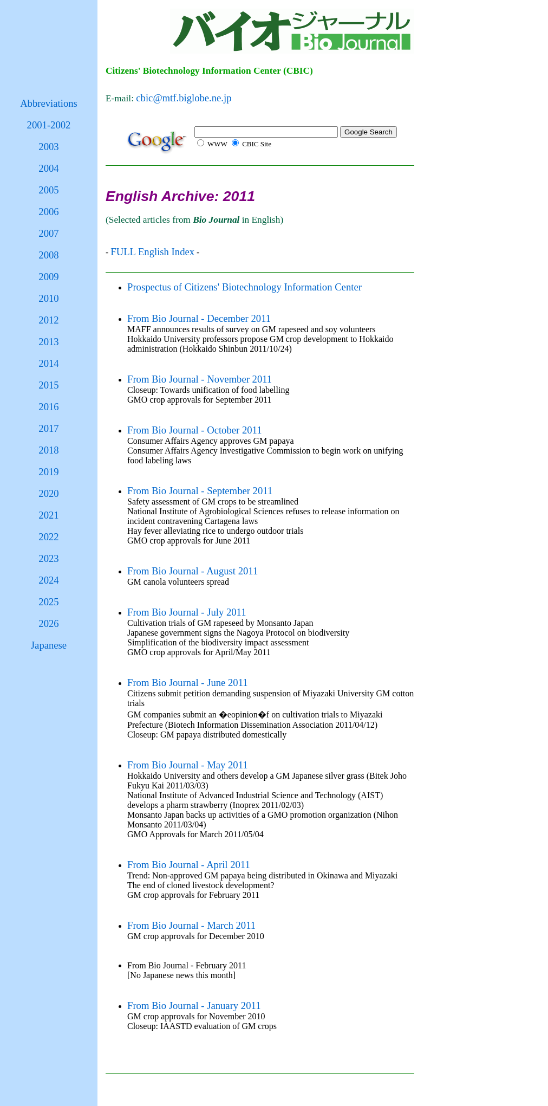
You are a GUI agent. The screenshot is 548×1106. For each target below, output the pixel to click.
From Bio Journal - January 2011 (193, 1005)
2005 (48, 190)
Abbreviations (48, 103)
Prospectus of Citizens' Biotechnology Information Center (244, 287)
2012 (48, 320)
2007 (48, 233)
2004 (48, 168)
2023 (48, 558)
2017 (48, 428)
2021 (48, 515)
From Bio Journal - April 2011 (188, 864)
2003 (48, 146)
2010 (48, 298)
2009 (48, 276)
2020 (48, 493)
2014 (48, 363)
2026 (48, 623)
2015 (48, 385)
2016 (48, 406)
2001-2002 (49, 125)
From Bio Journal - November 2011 (199, 379)
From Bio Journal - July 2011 (186, 612)
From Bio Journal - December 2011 (199, 318)
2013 (48, 341)
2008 (48, 255)
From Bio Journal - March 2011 (191, 925)
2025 (48, 601)
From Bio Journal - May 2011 (187, 765)
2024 (48, 580)
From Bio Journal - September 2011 (199, 490)
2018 (48, 450)
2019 (48, 471)
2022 (48, 536)
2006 (48, 211)
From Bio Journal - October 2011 (194, 430)
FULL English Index (152, 251)
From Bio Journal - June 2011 (187, 682)
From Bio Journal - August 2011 (192, 571)
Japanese (49, 645)
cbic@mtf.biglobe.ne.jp (183, 98)
